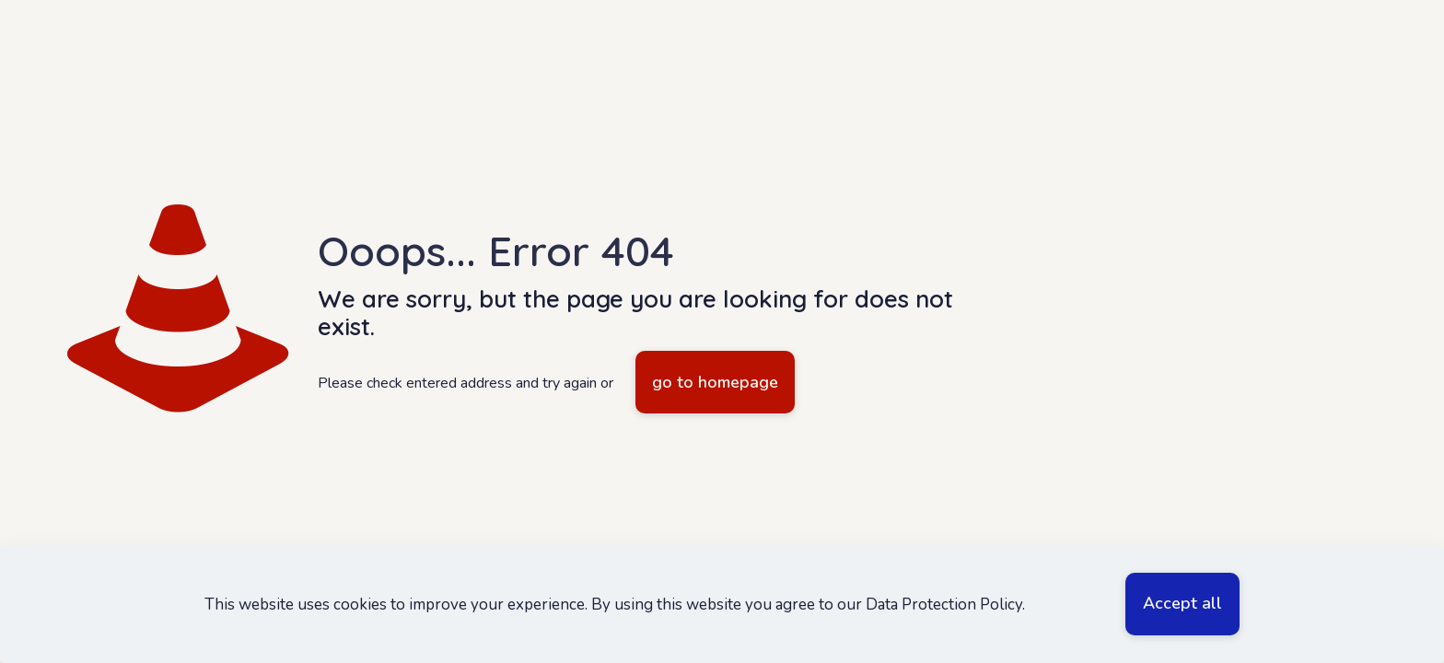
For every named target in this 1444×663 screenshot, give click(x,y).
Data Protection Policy (944, 604)
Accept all (1182, 603)
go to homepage (715, 382)
